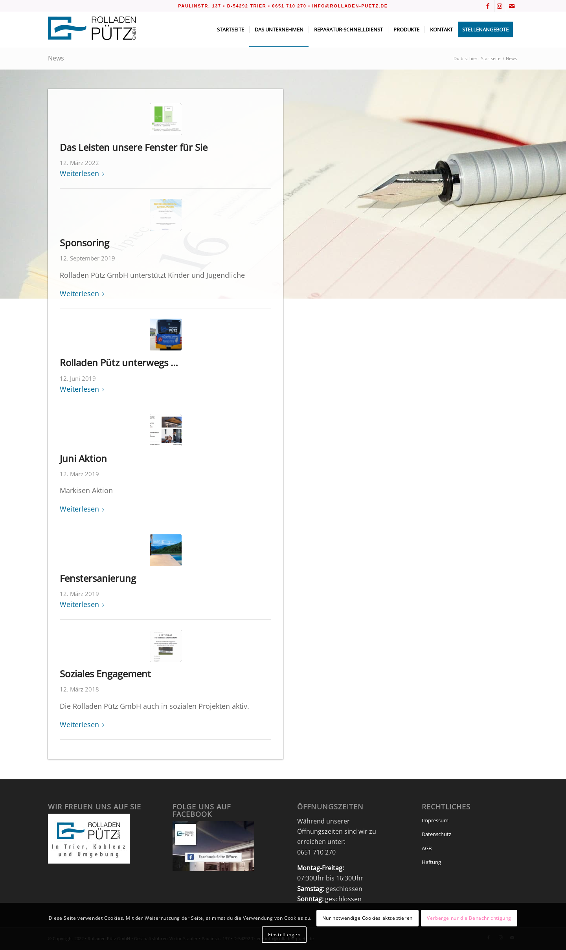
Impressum (435, 820)
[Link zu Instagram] (500, 6)
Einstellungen (284, 934)
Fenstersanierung (98, 578)
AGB (427, 848)
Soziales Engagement (105, 673)
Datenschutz (436, 834)
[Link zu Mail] (512, 6)
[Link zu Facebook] (488, 6)
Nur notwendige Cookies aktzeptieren (367, 918)
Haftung (431, 862)
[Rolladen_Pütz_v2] (92, 29)
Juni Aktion (83, 458)
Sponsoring (84, 242)
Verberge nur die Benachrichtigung (469, 918)
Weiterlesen (83, 173)
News (56, 58)
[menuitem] (230, 29)
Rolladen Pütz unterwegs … (119, 362)
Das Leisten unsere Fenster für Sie (134, 147)
